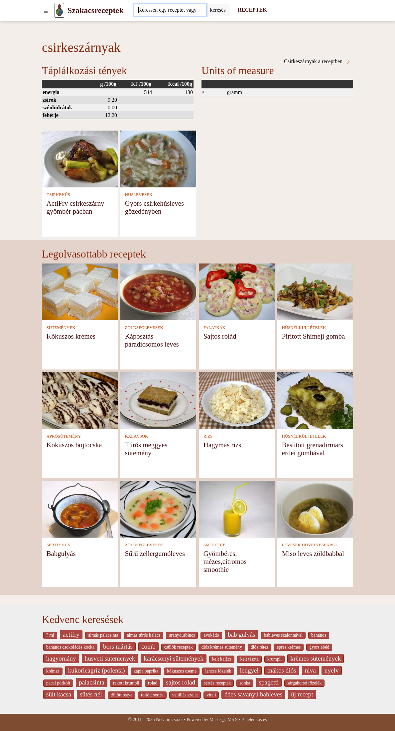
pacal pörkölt (58, 682)
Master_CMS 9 (223, 719)
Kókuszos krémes (71, 336)
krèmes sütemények (315, 658)
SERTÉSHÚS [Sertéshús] (58, 545)
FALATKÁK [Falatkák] (214, 327)
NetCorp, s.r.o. (169, 719)
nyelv (332, 670)
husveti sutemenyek (110, 658)
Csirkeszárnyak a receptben (317, 61)
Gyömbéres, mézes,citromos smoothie (225, 561)
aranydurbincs (182, 635)
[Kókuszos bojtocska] (80, 400)
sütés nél (91, 694)
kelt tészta (249, 659)
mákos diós (281, 670)
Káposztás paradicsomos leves (152, 340)
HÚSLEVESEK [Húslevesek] (138, 194)
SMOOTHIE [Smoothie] (214, 545)
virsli (211, 694)
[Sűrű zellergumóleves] (158, 508)
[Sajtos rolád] (237, 291)
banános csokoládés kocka (70, 647)
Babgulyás (61, 553)
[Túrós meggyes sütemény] (158, 400)
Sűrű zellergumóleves (155, 553)
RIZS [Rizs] (208, 436)
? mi (50, 635)
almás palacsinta (103, 635)
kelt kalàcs (221, 659)
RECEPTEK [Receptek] (252, 10)
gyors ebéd (319, 647)
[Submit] (218, 10)
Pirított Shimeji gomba (313, 336)
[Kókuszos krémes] (80, 291)
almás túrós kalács (144, 635)
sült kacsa (58, 694)
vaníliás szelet (185, 694)
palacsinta (91, 682)
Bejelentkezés (254, 719)
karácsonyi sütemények (173, 658)
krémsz (53, 671)
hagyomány (61, 658)
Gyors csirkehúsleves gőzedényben (154, 207)
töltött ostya (121, 694)
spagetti (269, 682)
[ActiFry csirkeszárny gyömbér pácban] (80, 158)
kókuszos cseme (182, 671)
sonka (244, 682)
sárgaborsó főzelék (304, 682)
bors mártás (118, 646)
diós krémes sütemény (221, 647)
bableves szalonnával (283, 635)
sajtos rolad (180, 682)
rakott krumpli (126, 682)
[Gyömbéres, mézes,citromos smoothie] (237, 508)
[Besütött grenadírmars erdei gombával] (315, 400)
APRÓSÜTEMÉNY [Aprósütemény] (64, 436)
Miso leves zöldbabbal (313, 553)
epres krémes (289, 647)
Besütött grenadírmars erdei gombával (312, 449)
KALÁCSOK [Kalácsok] (136, 436)
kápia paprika (146, 671)
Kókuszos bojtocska (74, 445)
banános (318, 635)
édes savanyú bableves (253, 694)
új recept (302, 694)
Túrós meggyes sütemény (146, 449)
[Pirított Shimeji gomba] (315, 291)
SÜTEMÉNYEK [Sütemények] (61, 327)
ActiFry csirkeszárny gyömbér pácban (75, 207)
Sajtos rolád (219, 336)
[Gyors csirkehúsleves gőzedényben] (158, 158)
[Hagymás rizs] (237, 400)
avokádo (211, 635)
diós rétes (259, 647)
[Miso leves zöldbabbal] (315, 508)
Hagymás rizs (222, 445)
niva (310, 670)
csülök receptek (178, 647)
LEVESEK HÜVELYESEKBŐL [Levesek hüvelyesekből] (310, 545)
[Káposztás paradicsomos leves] (158, 291)
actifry (71, 634)
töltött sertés (152, 694)
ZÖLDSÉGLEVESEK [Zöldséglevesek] (144, 327)
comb (148, 646)
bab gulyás (241, 634)
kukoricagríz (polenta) (96, 670)
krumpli (274, 659)
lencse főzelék (218, 671)
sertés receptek (217, 682)
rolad (152, 682)
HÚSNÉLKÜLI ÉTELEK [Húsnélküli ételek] (304, 327)
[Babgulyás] (80, 508)
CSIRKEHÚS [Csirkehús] (58, 194)
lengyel (249, 670)
